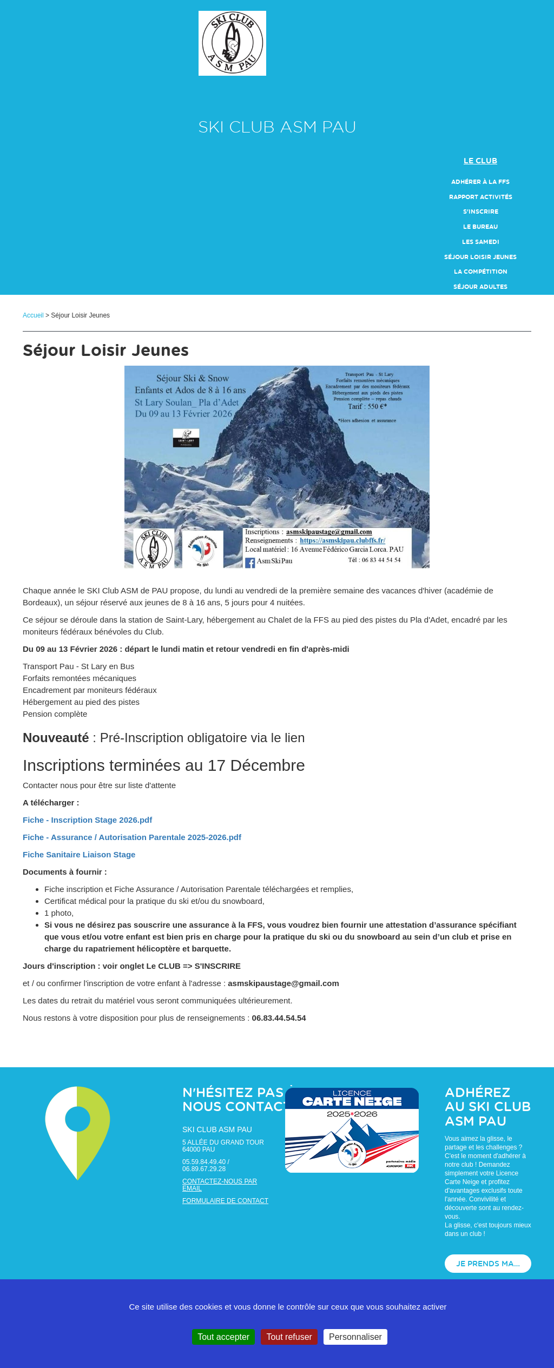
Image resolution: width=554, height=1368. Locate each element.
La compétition (480, 272)
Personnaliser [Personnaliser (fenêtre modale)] (355, 1336)
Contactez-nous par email (219, 1185)
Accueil (33, 315)
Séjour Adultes (480, 287)
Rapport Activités (480, 197)
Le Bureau (480, 227)
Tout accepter (223, 1336)
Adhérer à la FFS (480, 182)
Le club (480, 161)
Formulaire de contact (225, 1201)
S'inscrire (480, 212)
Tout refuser (289, 1336)
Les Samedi (480, 242)
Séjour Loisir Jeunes (480, 257)
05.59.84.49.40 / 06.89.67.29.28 (205, 1165)
